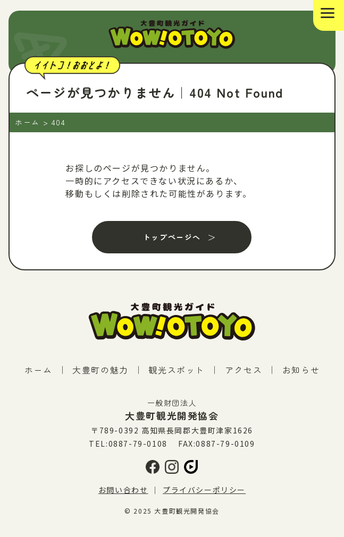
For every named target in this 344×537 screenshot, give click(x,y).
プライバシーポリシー (204, 489)
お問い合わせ (123, 489)
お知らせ (301, 369)
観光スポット (176, 369)
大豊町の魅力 (100, 369)
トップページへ (172, 237)
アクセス (243, 369)
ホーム (38, 369)
